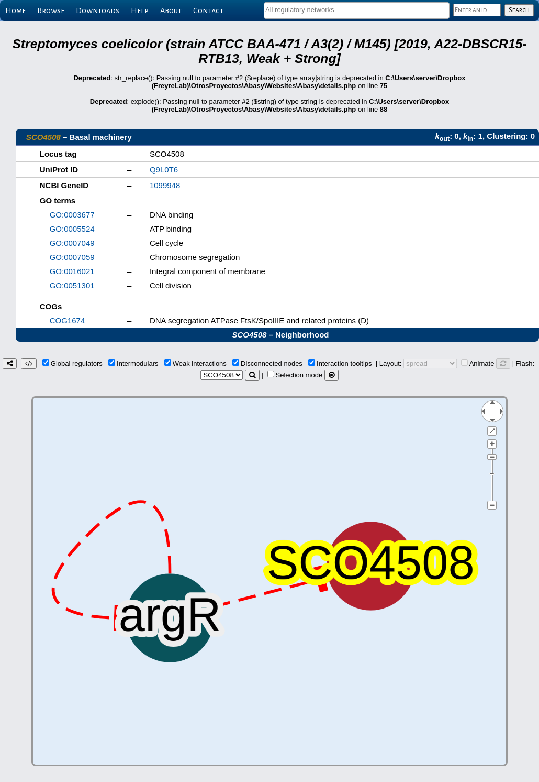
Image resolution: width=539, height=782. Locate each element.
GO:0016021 (72, 271)
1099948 (165, 185)
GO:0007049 (72, 242)
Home (15, 10)
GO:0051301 (72, 285)
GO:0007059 (72, 257)
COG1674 (67, 320)
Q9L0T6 (164, 169)
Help (140, 10)
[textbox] (356, 9)
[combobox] (357, 10)
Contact (208, 10)
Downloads (97, 10)
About (171, 10)
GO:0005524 (72, 228)
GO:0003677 (72, 214)
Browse (50, 10)
